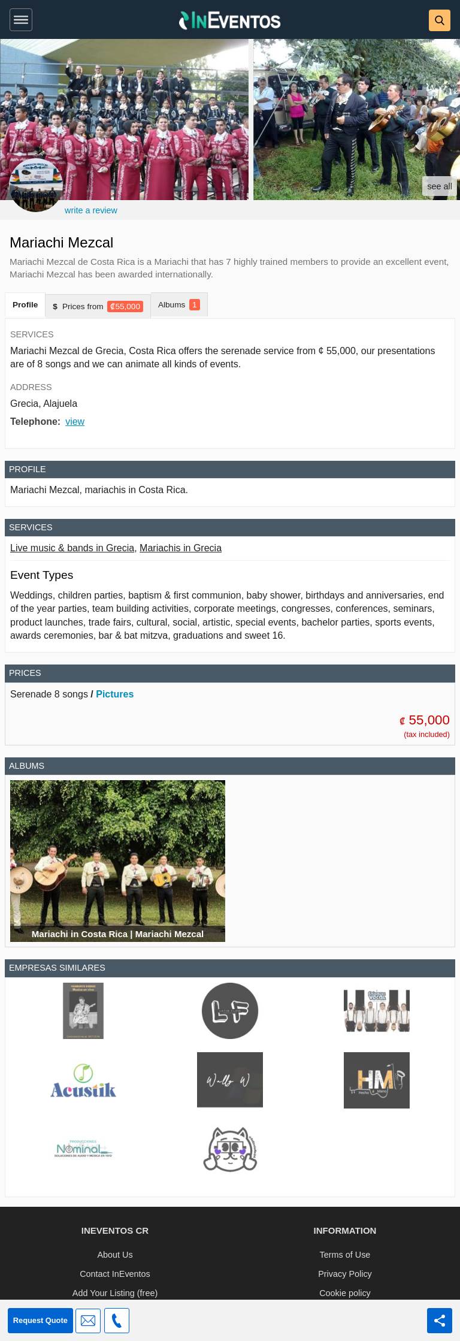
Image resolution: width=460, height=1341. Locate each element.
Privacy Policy (345, 1274)
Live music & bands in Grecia (72, 548)
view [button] (74, 421)
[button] (18, 17)
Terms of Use (345, 1255)
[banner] (230, 19)
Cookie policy (345, 1293)
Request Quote (40, 1320)
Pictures (115, 694)
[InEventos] (230, 22)
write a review (91, 210)
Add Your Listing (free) (115, 1293)
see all (439, 186)
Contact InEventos (115, 1274)
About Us (114, 1255)
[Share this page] (439, 1320)
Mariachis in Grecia (181, 548)
